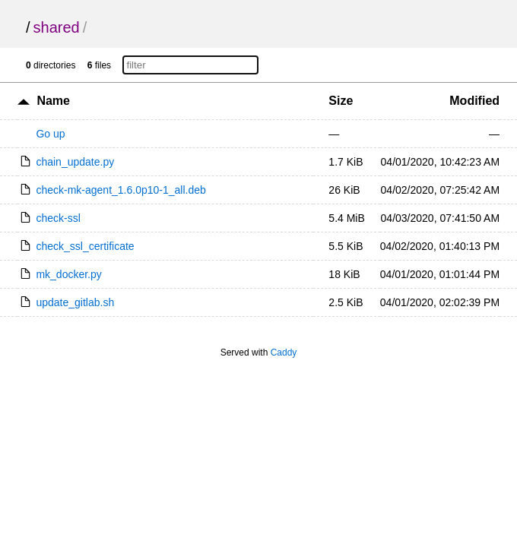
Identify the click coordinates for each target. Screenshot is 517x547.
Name (53, 100)
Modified (474, 100)
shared (56, 27)
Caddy (284, 352)
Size (340, 100)
